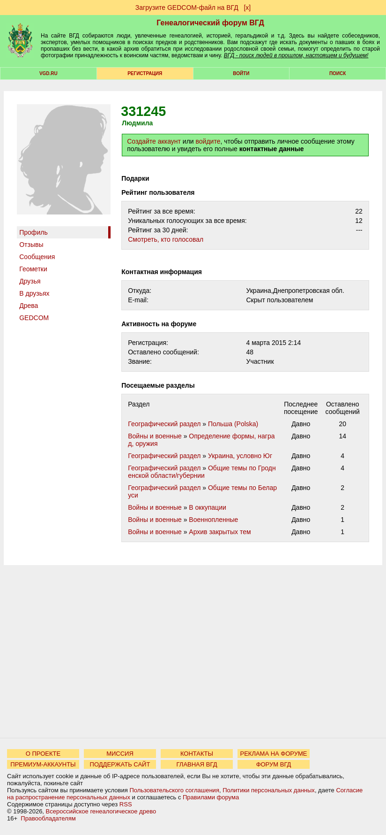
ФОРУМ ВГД (273, 764)
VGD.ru (48, 73)
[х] (247, 7)
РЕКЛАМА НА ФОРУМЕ (273, 753)
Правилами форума (211, 797)
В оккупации (207, 507)
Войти (241, 73)
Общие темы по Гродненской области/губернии (202, 471)
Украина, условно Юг (240, 456)
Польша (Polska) (233, 424)
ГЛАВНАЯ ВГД (197, 764)
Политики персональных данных (269, 790)
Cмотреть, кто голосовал (165, 239)
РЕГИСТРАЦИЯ (144, 73)
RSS (125, 804)
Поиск (337, 73)
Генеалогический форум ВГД (210, 23)
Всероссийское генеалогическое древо (101, 811)
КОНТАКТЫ (196, 753)
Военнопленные (213, 519)
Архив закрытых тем (220, 532)
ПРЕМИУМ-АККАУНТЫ (42, 764)
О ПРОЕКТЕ (43, 753)
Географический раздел (164, 424)
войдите (208, 141)
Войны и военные (155, 436)
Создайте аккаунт (154, 141)
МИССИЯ (120, 753)
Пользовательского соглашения (174, 790)
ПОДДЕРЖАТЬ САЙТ (120, 764)
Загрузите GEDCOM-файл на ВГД (186, 7)
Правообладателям (48, 818)
